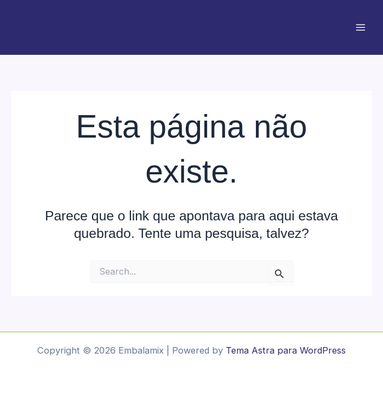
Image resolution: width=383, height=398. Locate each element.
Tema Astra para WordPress (286, 350)
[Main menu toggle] (360, 27)
